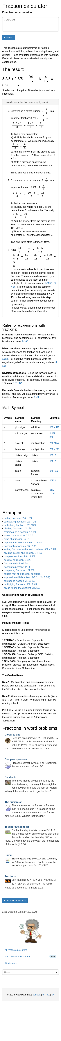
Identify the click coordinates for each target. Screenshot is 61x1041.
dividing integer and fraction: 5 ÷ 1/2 (23, 553)
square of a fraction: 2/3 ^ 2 (18, 535)
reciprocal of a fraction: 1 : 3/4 (20, 532)
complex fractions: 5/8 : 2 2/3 (19, 556)
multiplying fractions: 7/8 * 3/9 (20, 525)
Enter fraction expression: (17, 12)
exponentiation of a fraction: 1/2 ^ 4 (23, 542)
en (43, 994)
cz (48, 994)
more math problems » (15, 900)
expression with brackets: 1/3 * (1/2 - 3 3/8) (27, 577)
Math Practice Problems (30, 956)
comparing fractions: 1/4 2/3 (19, 570)
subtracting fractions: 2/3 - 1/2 (20, 521)
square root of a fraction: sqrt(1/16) (22, 574)
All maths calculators (16, 950)
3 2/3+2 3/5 (30, 24)
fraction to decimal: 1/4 (16, 563)
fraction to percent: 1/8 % (17, 567)
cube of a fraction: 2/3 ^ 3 (17, 539)
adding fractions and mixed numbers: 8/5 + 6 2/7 (30, 549)
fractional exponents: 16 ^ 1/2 (20, 546)
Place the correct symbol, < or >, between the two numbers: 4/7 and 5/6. (31, 763)
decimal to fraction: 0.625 (17, 560)
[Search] (56, 972)
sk (53, 994)
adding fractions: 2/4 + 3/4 (18, 518)
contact (37, 994)
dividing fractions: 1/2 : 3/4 (18, 528)
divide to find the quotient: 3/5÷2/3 (22, 588)
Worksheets (11, 963)
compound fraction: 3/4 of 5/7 (19, 581)
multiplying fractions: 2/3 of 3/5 (20, 584)
